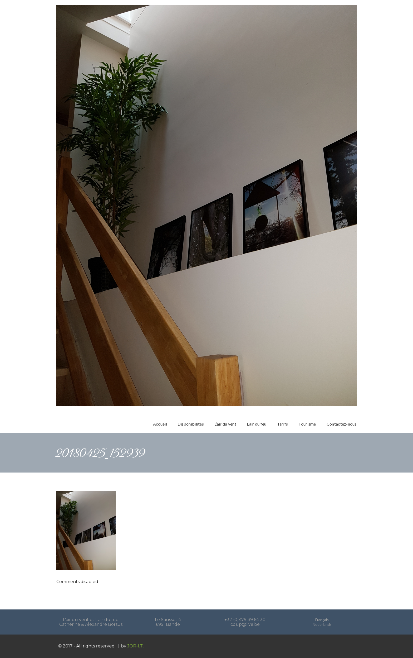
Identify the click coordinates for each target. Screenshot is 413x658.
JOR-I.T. (141, 646)
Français (322, 619)
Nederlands (322, 624)
